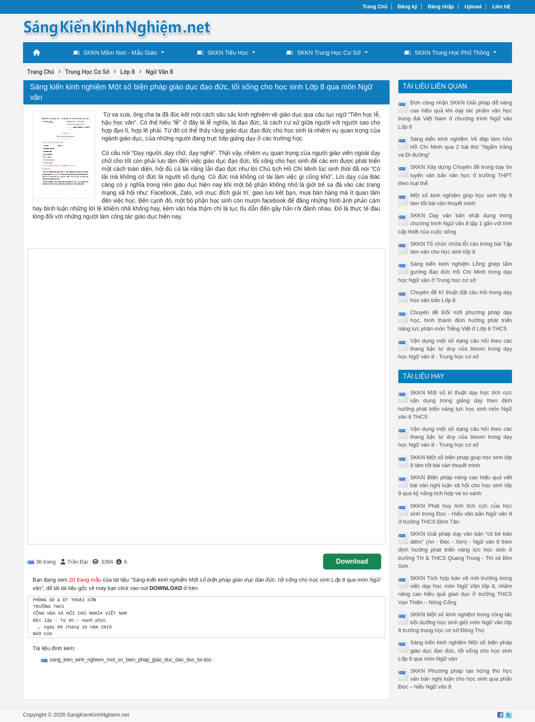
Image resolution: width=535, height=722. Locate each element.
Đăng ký (408, 7)
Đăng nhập (441, 7)
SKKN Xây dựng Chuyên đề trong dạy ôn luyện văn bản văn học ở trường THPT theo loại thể (455, 175)
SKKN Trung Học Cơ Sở (323, 52)
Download (352, 561)
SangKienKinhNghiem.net (98, 715)
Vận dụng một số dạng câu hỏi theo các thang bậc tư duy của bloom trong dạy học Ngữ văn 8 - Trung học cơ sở (455, 349)
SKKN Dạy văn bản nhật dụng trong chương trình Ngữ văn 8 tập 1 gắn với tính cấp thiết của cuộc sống (455, 223)
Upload (473, 7)
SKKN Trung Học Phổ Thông (446, 52)
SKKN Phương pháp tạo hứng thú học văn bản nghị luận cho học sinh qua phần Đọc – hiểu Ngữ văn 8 (455, 679)
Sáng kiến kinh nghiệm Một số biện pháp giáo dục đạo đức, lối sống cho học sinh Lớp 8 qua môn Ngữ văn (455, 650)
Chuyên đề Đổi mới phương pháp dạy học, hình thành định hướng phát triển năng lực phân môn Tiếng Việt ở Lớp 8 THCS (455, 320)
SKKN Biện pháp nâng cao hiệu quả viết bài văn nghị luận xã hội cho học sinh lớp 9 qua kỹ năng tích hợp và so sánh (455, 485)
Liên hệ (501, 7)
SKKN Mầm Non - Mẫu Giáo (115, 52)
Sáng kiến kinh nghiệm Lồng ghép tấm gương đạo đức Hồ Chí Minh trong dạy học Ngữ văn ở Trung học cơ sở (455, 272)
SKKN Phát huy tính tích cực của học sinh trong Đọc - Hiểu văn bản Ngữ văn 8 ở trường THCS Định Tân (455, 514)
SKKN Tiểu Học (222, 52)
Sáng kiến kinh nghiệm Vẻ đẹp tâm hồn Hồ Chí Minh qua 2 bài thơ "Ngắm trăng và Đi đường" (455, 147)
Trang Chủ (374, 7)
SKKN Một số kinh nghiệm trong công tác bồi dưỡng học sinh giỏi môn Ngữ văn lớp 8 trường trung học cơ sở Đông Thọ (455, 622)
